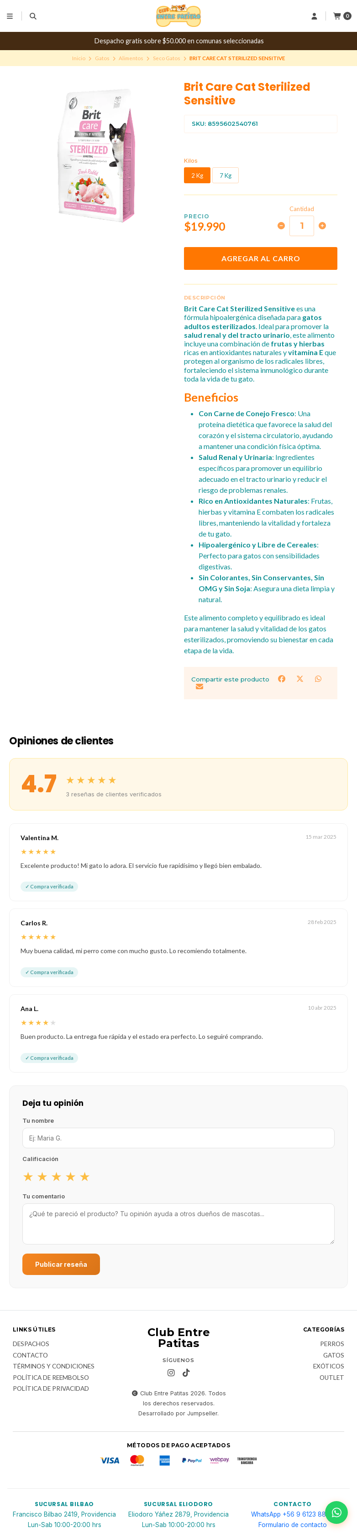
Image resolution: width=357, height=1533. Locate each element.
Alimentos (131, 58)
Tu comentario (43, 1196)
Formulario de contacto (292, 1524)
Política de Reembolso (51, 1378)
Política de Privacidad (51, 1389)
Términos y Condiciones (53, 1366)
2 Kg (197, 175)
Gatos (102, 58)
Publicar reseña (61, 1264)
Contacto (30, 1355)
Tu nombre (38, 1120)
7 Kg (225, 175)
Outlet (332, 1378)
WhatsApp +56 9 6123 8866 (292, 1514)
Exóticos (328, 1366)
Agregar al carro (260, 258)
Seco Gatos (166, 58)
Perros (332, 1344)
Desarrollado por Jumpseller (177, 1413)
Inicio (78, 58)
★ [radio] (28, 1176)
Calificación (40, 1158)
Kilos (191, 161)
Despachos (31, 1344)
